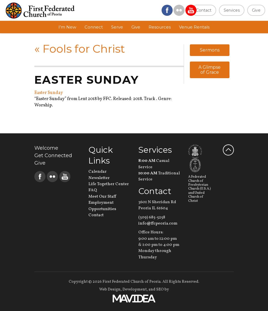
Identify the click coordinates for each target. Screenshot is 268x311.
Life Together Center (108, 184)
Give (256, 10)
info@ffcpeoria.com (157, 223)
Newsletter (99, 178)
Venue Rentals (194, 27)
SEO (160, 289)
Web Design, (110, 289)
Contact (203, 10)
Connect (94, 27)
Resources (160, 27)
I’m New (67, 27)
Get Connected (53, 155)
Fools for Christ (79, 48)
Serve (117, 27)
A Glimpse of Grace (209, 70)
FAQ (92, 190)
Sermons (209, 50)
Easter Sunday (48, 93)
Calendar (97, 172)
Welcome (46, 148)
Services (232, 10)
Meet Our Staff (102, 197)
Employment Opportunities (102, 206)
